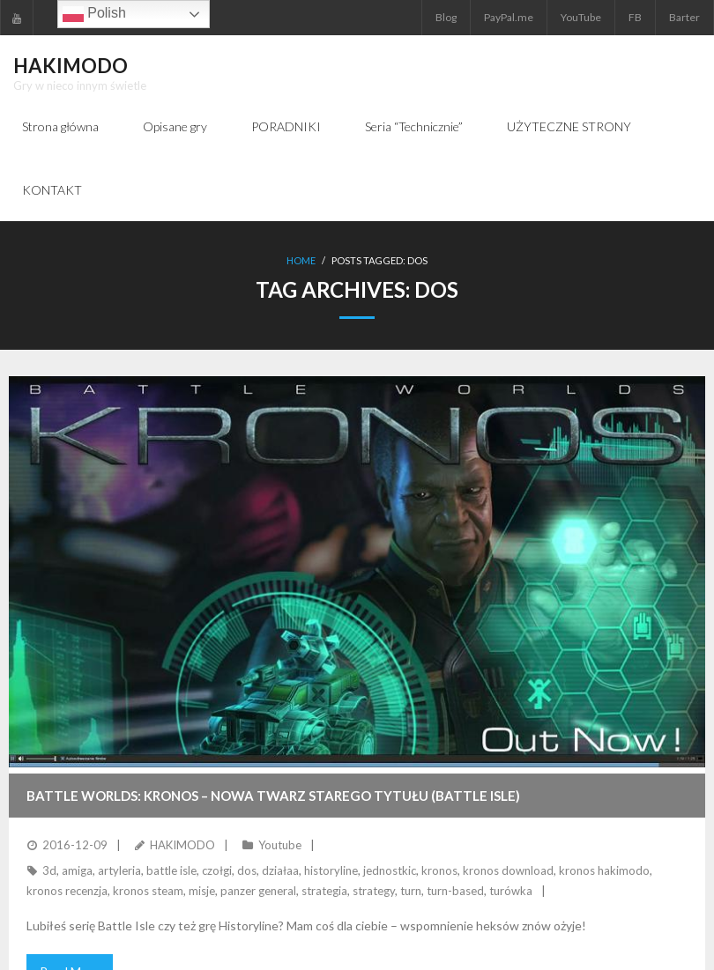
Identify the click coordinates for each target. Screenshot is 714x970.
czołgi (217, 870)
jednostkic (389, 870)
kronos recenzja (67, 891)
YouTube (581, 17)
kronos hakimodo (604, 870)
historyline (331, 870)
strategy (374, 891)
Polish (94, 14)
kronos (439, 870)
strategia (324, 891)
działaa (280, 870)
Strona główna (60, 126)
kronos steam (148, 891)
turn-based (455, 891)
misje (202, 891)
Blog (446, 17)
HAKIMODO (182, 845)
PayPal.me (508, 17)
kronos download (508, 870)
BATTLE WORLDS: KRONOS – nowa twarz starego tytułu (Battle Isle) (273, 795)
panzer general (258, 891)
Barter (684, 17)
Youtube (279, 845)
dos (247, 870)
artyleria (119, 870)
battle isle (171, 870)
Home (301, 260)
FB (635, 17)
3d (49, 870)
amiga (77, 870)
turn (410, 891)
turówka (510, 891)
